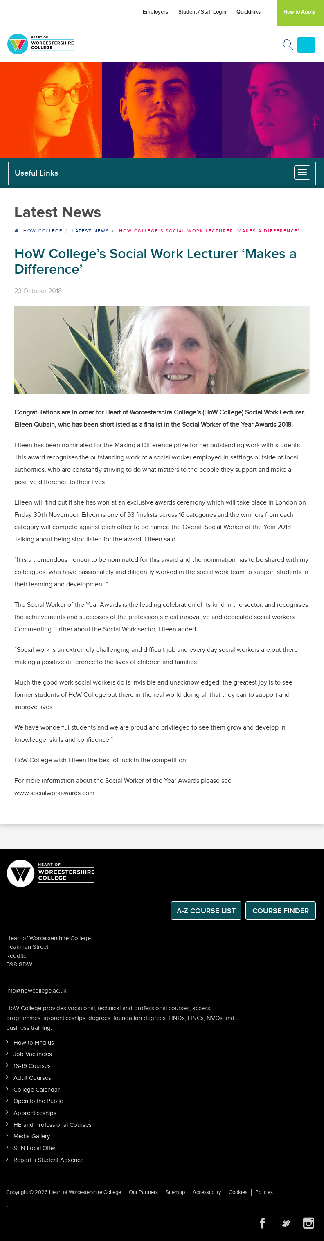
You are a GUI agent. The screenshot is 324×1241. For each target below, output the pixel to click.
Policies (264, 1192)
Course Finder (280, 911)
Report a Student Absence (48, 1160)
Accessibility (207, 1192)
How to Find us (34, 1042)
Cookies (238, 1192)
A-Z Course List (206, 911)
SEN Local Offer (35, 1148)
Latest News (90, 231)
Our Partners (143, 1192)
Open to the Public (38, 1101)
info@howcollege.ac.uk (36, 990)
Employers (155, 12)
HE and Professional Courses (53, 1125)
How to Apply (299, 12)
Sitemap (175, 1192)
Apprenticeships (35, 1113)
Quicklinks (248, 12)
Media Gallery (32, 1136)
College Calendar (37, 1089)
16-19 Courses (32, 1066)
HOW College (43, 231)
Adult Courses (32, 1077)
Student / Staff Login (202, 12)
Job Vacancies (33, 1054)
